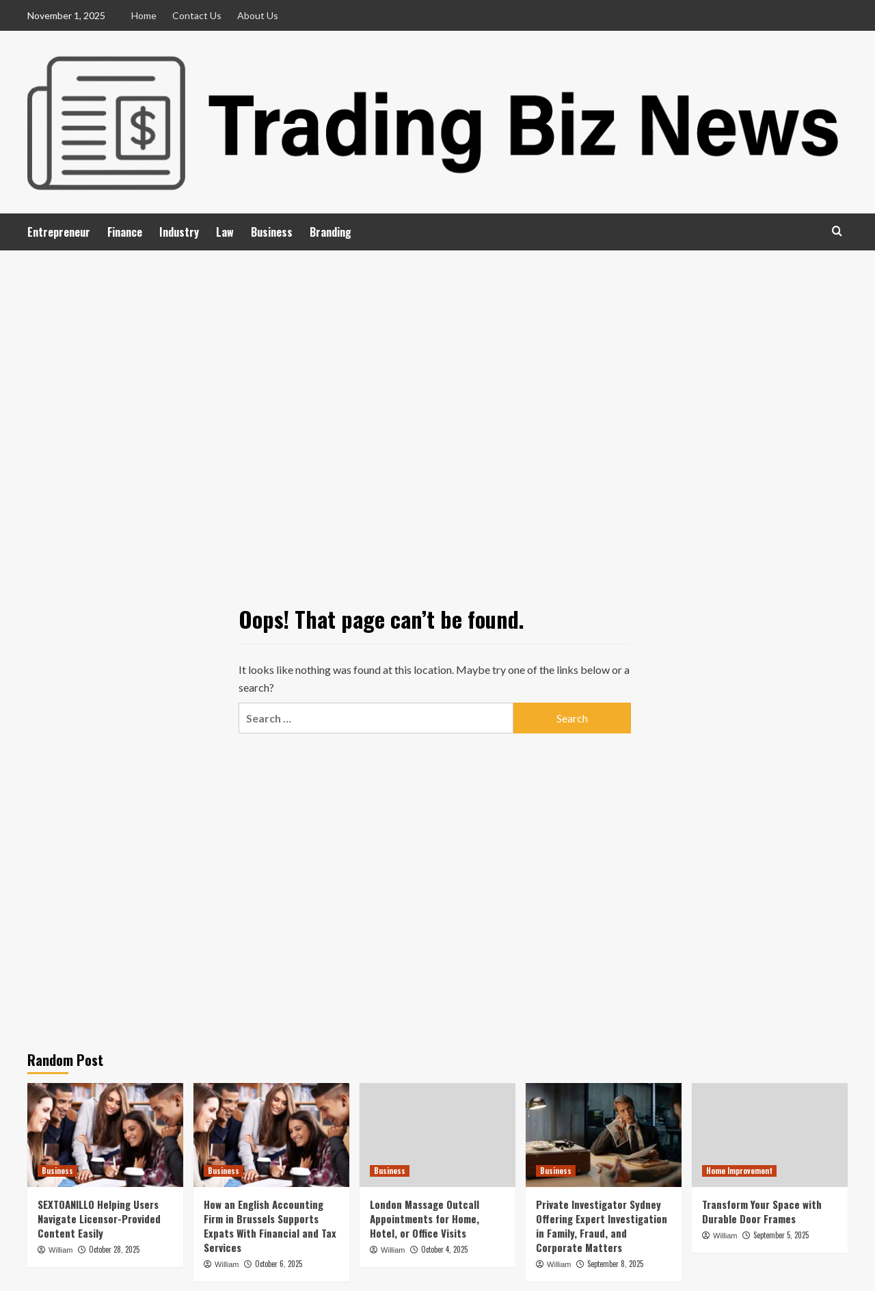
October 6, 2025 (278, 1263)
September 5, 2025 (781, 1234)
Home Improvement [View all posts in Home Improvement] (739, 1170)
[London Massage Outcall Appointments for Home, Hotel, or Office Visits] (437, 1135)
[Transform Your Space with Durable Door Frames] (770, 1135)
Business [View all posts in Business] (57, 1170)
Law (225, 232)
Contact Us (196, 15)
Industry (179, 232)
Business (272, 232)
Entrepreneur (58, 232)
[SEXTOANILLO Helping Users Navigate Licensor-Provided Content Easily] (105, 1135)
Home (144, 15)
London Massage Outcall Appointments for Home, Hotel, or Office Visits (424, 1218)
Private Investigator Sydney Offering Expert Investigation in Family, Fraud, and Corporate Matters (601, 1226)
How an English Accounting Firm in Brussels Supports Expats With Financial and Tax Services (270, 1226)
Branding (330, 232)
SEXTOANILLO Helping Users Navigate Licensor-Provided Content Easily (99, 1218)
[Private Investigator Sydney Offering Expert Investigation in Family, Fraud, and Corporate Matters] (604, 1135)
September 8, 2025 (615, 1263)
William (60, 1250)
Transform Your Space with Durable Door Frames (762, 1211)
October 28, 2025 (114, 1249)
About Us (257, 15)
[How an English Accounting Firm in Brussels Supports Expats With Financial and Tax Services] (271, 1135)
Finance (124, 232)
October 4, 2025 (444, 1249)
